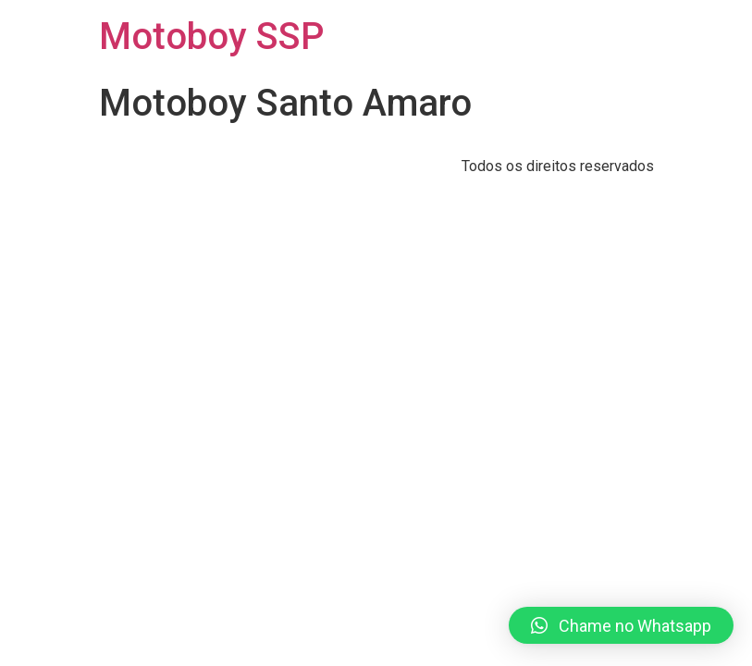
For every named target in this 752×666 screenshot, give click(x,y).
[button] (621, 625)
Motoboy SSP (211, 36)
